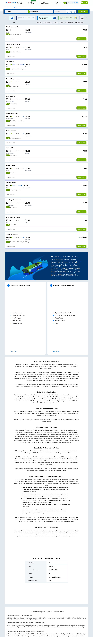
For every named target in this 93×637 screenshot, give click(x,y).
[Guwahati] (41, 11)
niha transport (16, 318)
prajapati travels (17, 323)
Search (83, 11)
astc (56, 323)
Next (85, 17)
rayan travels (59, 318)
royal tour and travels (18, 315)
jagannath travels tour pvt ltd (63, 313)
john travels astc (17, 313)
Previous (4, 17)
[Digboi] (16, 11)
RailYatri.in (36, 636)
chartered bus (16, 320)
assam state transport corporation (65, 315)
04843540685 (75, 2)
